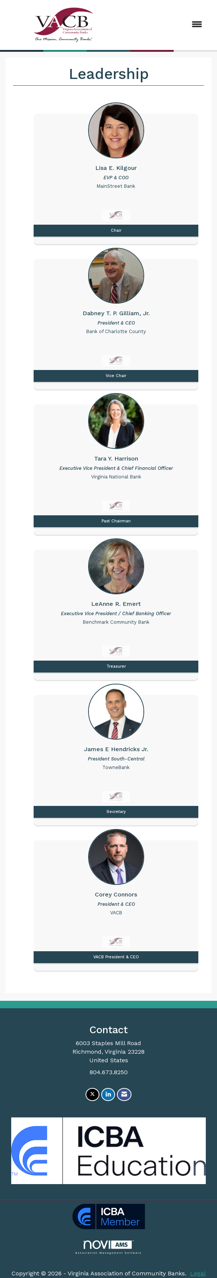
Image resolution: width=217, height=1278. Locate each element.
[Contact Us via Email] (124, 1094)
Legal (198, 1273)
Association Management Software (108, 1247)
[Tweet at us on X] (92, 1094)
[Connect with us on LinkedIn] (108, 1094)
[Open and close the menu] (165, 25)
